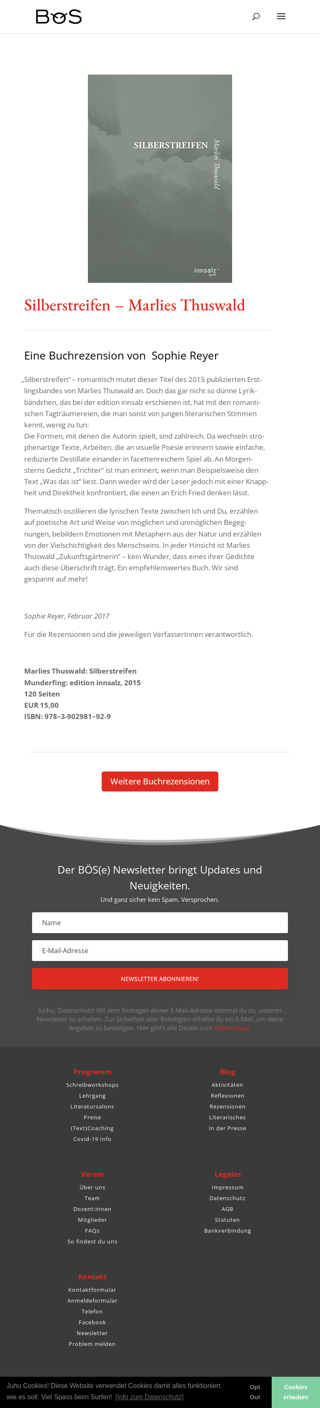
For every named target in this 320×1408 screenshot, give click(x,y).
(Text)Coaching (92, 1128)
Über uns (92, 1187)
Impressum (228, 1187)
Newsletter (92, 1333)
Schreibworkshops (92, 1084)
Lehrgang (92, 1095)
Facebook (92, 1322)
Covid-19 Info (92, 1139)
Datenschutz (227, 1198)
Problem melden (92, 1344)
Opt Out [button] (255, 1392)
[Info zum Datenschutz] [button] (149, 1397)
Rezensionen (228, 1106)
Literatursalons (92, 1106)
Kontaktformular (92, 1289)
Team (92, 1198)
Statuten (227, 1219)
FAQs (92, 1230)
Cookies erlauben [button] (295, 1392)
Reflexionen (228, 1095)
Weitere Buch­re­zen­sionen (160, 781)
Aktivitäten (227, 1084)
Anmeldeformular (93, 1300)
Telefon (92, 1311)
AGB (227, 1209)
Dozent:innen (92, 1209)
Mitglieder (92, 1219)
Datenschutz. (232, 1028)
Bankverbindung (227, 1230)
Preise (92, 1117)
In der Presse (227, 1128)
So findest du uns (93, 1241)
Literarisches (227, 1117)
